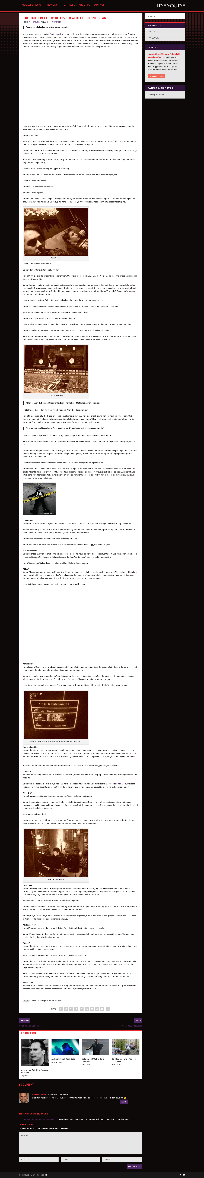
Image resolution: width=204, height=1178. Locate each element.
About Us (84, 6)
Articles (69, 6)
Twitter (152, 31)
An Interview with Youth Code (63, 1059)
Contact (99, 6)
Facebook (153, 38)
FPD (46, 1175)
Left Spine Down (54, 34)
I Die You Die (35, 22)
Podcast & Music (31, 6)
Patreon (164, 63)
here (60, 1001)
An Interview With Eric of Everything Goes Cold (38, 1119)
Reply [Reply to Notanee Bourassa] (124, 1102)
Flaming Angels (120, 784)
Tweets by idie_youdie (156, 95)
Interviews (55, 22)
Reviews (52, 6)
